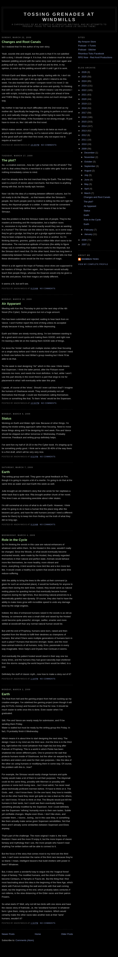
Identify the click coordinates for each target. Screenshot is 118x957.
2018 (84, 108)
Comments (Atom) (25, 940)
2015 (84, 121)
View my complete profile (93, 264)
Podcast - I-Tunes (87, 45)
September (90, 166)
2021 (84, 94)
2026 (84, 72)
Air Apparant (11, 303)
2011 (84, 139)
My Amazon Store (87, 41)
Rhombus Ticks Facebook (91, 53)
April (87, 188)
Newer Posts (8, 934)
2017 (84, 112)
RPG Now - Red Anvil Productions (95, 57)
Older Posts (67, 934)
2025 (84, 76)
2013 (84, 130)
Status (6, 418)
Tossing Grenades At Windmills (59, 17)
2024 (84, 81)
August (88, 170)
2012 (84, 135)
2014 (84, 126)
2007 (84, 244)
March (87, 193)
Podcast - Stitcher (87, 49)
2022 (84, 90)
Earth (6, 472)
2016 (84, 117)
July (86, 175)
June (87, 179)
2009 (84, 148)
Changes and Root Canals (21, 42)
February (89, 229)
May (86, 184)
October (88, 161)
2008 (84, 240)
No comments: (49, 145)
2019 (84, 103)
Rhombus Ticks (90, 259)
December (89, 152)
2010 (84, 144)
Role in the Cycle (14, 540)
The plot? (9, 160)
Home (38, 934)
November (89, 157)
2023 (84, 85)
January (88, 234)
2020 (84, 99)
